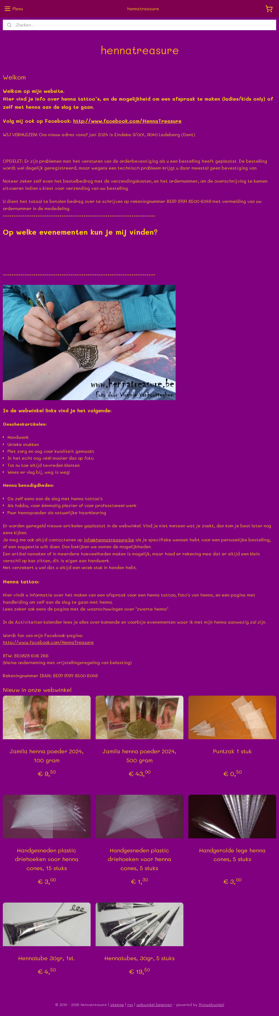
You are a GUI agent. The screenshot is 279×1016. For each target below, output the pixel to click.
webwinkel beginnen (154, 1004)
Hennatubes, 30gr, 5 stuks (139, 958)
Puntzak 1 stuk (232, 751)
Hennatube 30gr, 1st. (46, 958)
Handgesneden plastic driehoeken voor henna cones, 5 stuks (139, 859)
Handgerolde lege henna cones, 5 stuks (232, 854)
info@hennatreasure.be (109, 540)
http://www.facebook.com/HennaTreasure (127, 120)
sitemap (117, 1004)
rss (130, 1004)
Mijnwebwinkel (211, 1004)
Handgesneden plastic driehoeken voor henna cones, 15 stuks (46, 859)
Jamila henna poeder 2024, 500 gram (139, 755)
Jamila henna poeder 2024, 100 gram (46, 755)
